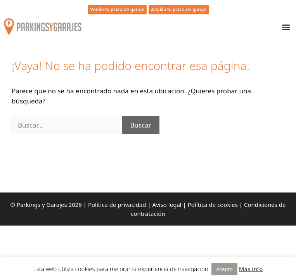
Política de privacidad (117, 204)
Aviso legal (167, 204)
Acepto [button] (224, 269)
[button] (285, 27)
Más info (251, 269)
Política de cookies (213, 204)
